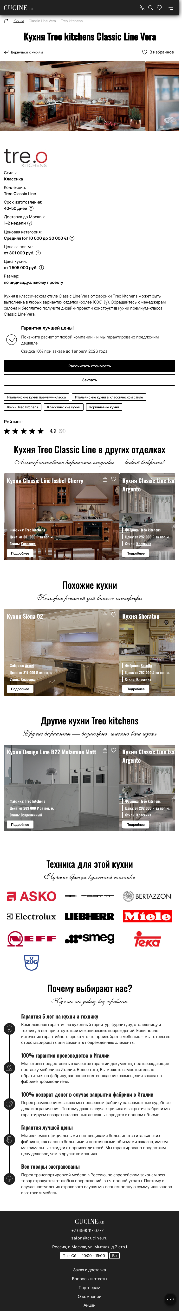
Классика (28, 543)
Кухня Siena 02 (25, 616)
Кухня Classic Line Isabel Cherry (45, 480)
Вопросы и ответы (89, 1278)
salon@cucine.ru (89, 1238)
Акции (90, 1305)
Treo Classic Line (20, 193)
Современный (31, 814)
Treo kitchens (35, 529)
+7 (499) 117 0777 (87, 1230)
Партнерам (89, 1287)
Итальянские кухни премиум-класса (36, 397)
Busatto (146, 665)
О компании (89, 1296)
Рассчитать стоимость (89, 366)
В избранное (162, 52)
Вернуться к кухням (27, 52)
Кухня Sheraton (140, 616)
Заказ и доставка (89, 1269)
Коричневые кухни (104, 407)
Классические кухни (63, 407)
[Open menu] (171, 7)
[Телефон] (142, 7)
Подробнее (20, 553)
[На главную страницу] (18, 7)
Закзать (89, 379)
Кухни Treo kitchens (22, 407)
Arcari (29, 665)
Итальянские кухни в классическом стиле (109, 397)
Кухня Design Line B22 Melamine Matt (51, 752)
